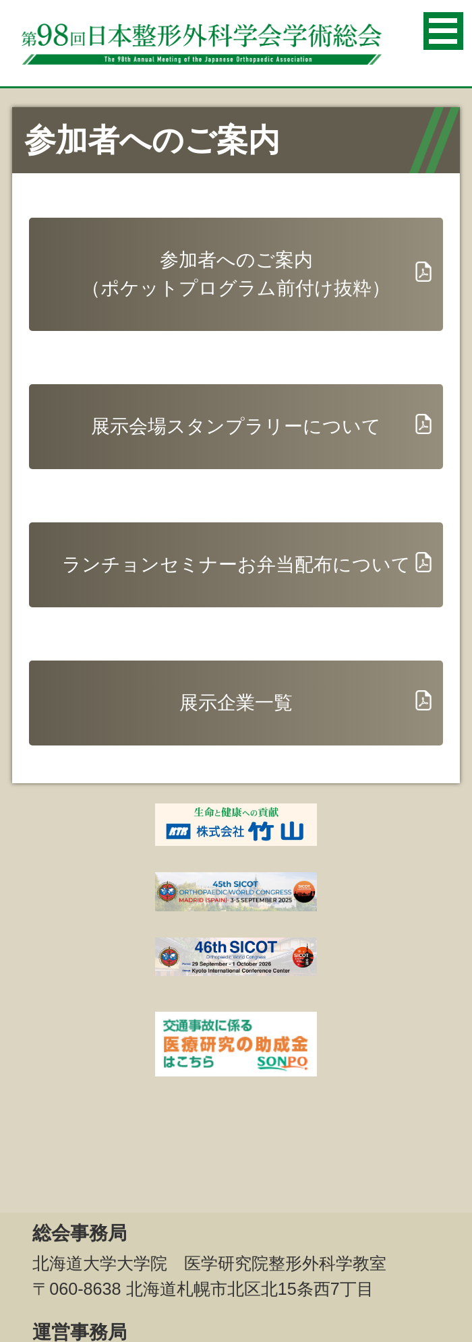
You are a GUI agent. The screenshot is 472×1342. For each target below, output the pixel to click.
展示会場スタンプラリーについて (236, 426)
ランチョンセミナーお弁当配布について (236, 564)
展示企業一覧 (236, 702)
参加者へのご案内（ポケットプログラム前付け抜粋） (236, 274)
